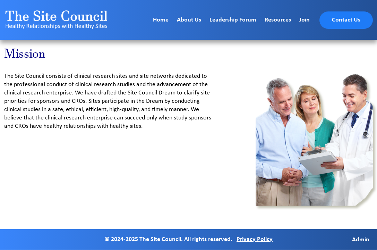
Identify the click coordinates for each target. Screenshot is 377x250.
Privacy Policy (255, 239)
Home (161, 20)
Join (304, 20)
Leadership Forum (232, 20)
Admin (360, 239)
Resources (278, 20)
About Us (189, 20)
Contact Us (346, 20)
